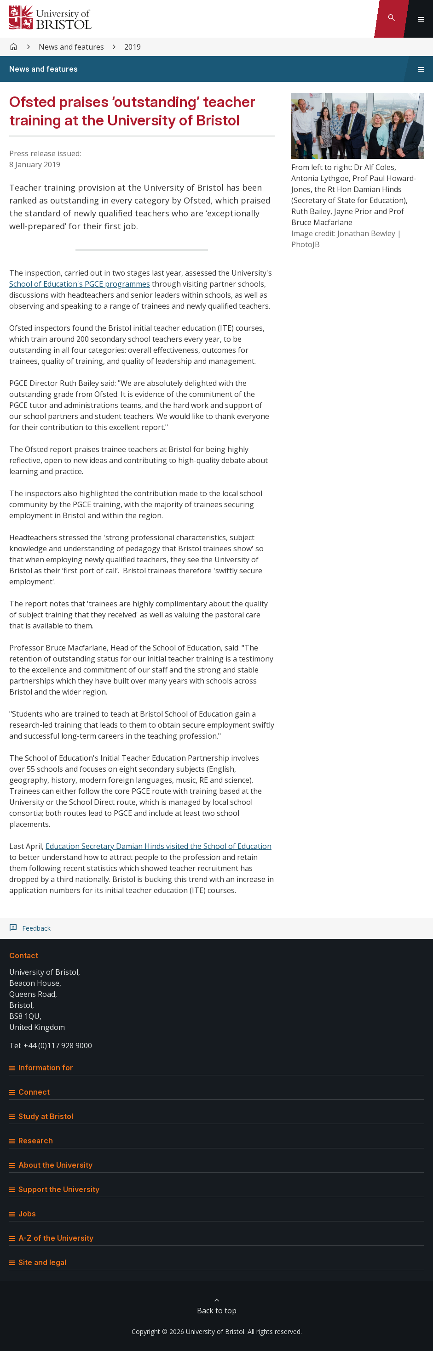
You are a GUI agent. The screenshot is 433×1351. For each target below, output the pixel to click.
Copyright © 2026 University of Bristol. (189, 1331)
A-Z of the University (51, 1238)
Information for (41, 1067)
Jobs (22, 1213)
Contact (23, 955)
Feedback (36, 928)
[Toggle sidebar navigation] (421, 69)
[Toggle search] (392, 19)
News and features (71, 47)
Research (31, 1140)
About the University (50, 1165)
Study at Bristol (41, 1116)
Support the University (54, 1189)
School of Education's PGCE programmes (79, 284)
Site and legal (37, 1262)
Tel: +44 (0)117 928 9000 (50, 1045)
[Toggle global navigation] (421, 19)
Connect (29, 1092)
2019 (132, 47)
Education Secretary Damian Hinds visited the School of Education (158, 846)
